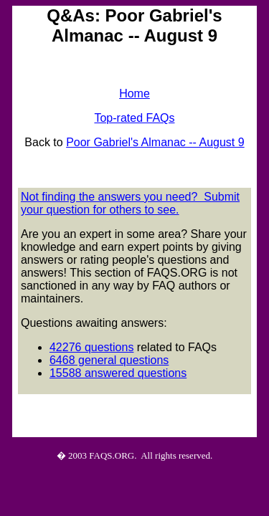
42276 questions (91, 347)
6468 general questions (109, 360)
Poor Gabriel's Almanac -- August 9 (155, 142)
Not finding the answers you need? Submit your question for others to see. (130, 203)
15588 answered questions (118, 373)
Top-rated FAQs (134, 118)
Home (134, 93)
